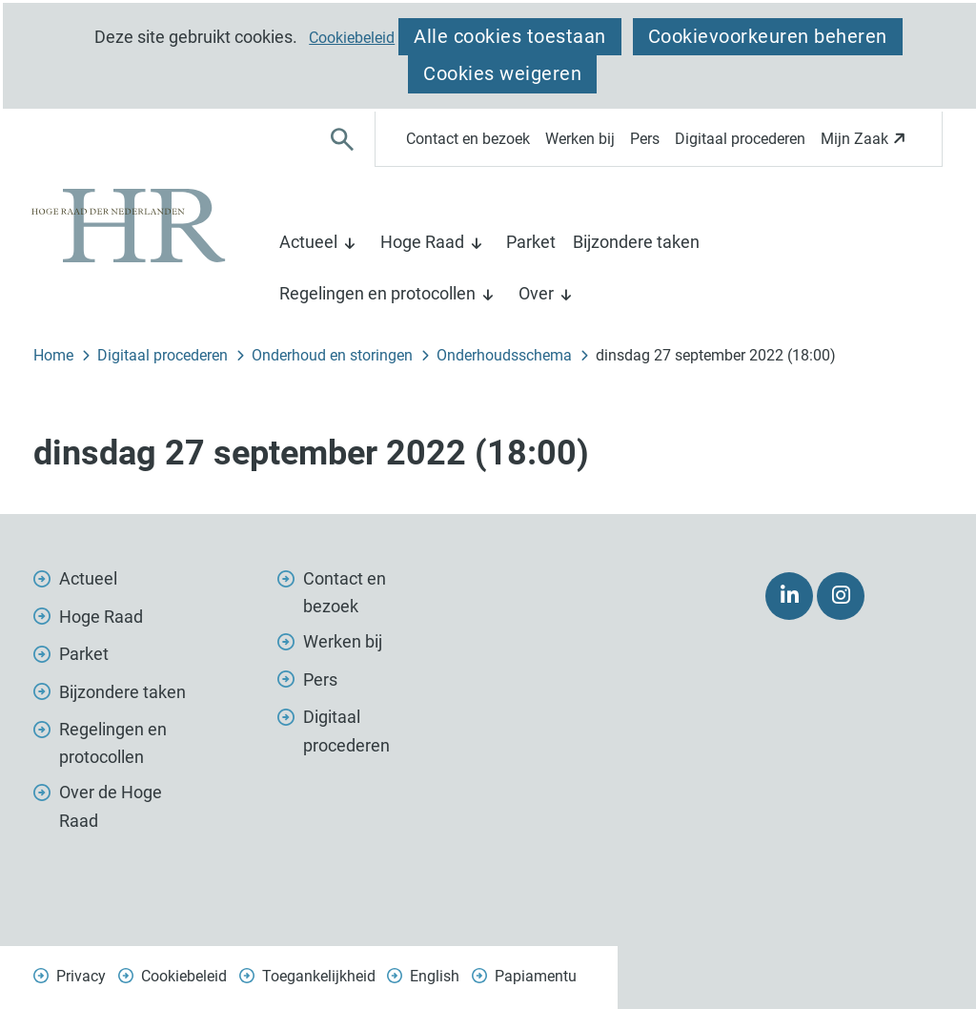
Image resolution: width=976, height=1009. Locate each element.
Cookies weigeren (502, 73)
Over (536, 293)
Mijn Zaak (866, 144)
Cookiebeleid (352, 38)
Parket (531, 242)
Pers (645, 139)
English (434, 976)
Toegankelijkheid (319, 976)
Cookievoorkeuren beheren (767, 36)
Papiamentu (536, 976)
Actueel (308, 242)
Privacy (81, 976)
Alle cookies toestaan (510, 36)
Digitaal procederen (740, 139)
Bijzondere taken (636, 242)
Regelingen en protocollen (377, 293)
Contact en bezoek (468, 139)
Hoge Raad (422, 242)
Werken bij (580, 139)
